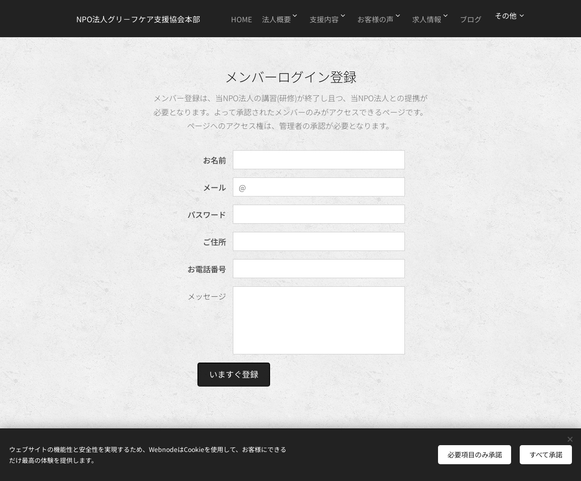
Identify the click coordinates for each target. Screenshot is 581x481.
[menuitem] (253, 18)
